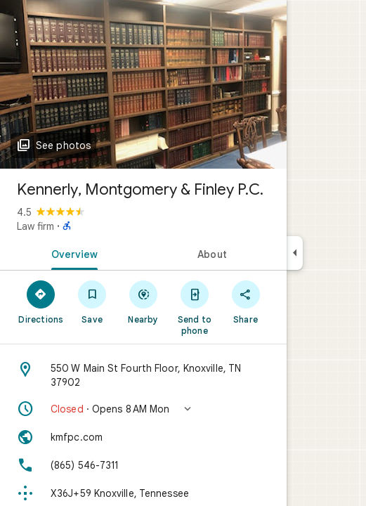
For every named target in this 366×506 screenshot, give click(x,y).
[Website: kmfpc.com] (143, 437)
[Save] (92, 301)
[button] (143, 409)
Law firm (35, 226)
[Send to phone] (194, 307)
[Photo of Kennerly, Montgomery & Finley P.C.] (143, 84)
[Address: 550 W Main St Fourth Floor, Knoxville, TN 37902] (143, 375)
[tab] (71, 253)
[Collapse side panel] (295, 253)
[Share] (245, 301)
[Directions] (41, 301)
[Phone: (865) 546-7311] (143, 465)
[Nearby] (143, 301)
